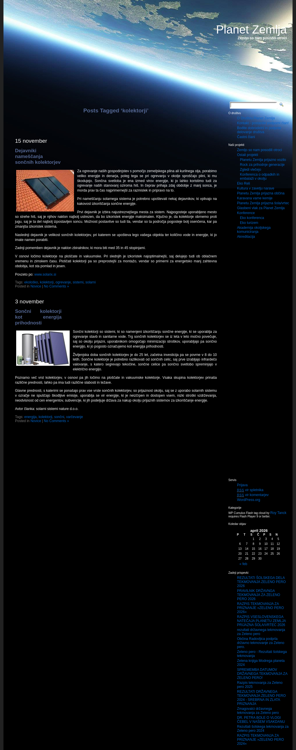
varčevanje (74, 417)
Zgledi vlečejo (250, 170)
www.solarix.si (45, 274)
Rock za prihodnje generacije (262, 165)
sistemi (78, 282)
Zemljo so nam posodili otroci (259, 150)
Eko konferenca (252, 218)
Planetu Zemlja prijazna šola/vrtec (263, 203)
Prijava (242, 485)
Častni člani (246, 137)
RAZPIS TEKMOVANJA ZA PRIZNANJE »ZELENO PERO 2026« (260, 608)
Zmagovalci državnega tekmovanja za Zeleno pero (258, 711)
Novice (35, 286)
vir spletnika (250, 490)
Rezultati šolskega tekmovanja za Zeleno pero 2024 (262, 729)
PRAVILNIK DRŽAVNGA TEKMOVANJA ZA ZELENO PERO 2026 (258, 595)
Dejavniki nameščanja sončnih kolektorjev (38, 156)
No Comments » (56, 286)
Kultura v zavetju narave (255, 188)
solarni (91, 282)
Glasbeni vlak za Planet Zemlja (261, 208)
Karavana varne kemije (255, 198)
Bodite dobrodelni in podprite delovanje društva (259, 130)
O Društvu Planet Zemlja (256, 118)
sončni (59, 417)
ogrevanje (63, 282)
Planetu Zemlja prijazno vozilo (263, 160)
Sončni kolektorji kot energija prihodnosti (38, 317)
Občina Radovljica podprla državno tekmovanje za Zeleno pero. (260, 643)
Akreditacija (246, 237)
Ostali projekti (247, 155)
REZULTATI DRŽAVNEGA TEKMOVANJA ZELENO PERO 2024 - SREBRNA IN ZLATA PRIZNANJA (261, 698)
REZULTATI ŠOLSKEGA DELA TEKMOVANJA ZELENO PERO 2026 (261, 582)
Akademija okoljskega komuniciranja (254, 230)
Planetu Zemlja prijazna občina (260, 193)
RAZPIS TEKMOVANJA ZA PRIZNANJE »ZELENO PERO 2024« (260, 740)
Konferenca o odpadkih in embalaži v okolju (259, 176)
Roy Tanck (278, 513)
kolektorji (46, 282)
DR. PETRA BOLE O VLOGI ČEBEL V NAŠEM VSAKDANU (261, 720)
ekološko (31, 282)
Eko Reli (243, 183)
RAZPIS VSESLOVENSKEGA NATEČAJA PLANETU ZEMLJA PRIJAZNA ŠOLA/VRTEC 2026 (261, 621)
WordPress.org (248, 500)
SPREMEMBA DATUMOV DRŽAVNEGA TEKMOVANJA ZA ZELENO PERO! (262, 674)
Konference (246, 213)
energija (30, 417)
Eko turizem (249, 223)
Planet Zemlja (251, 29)
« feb (243, 564)
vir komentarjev (253, 495)
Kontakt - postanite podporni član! (263, 123)
